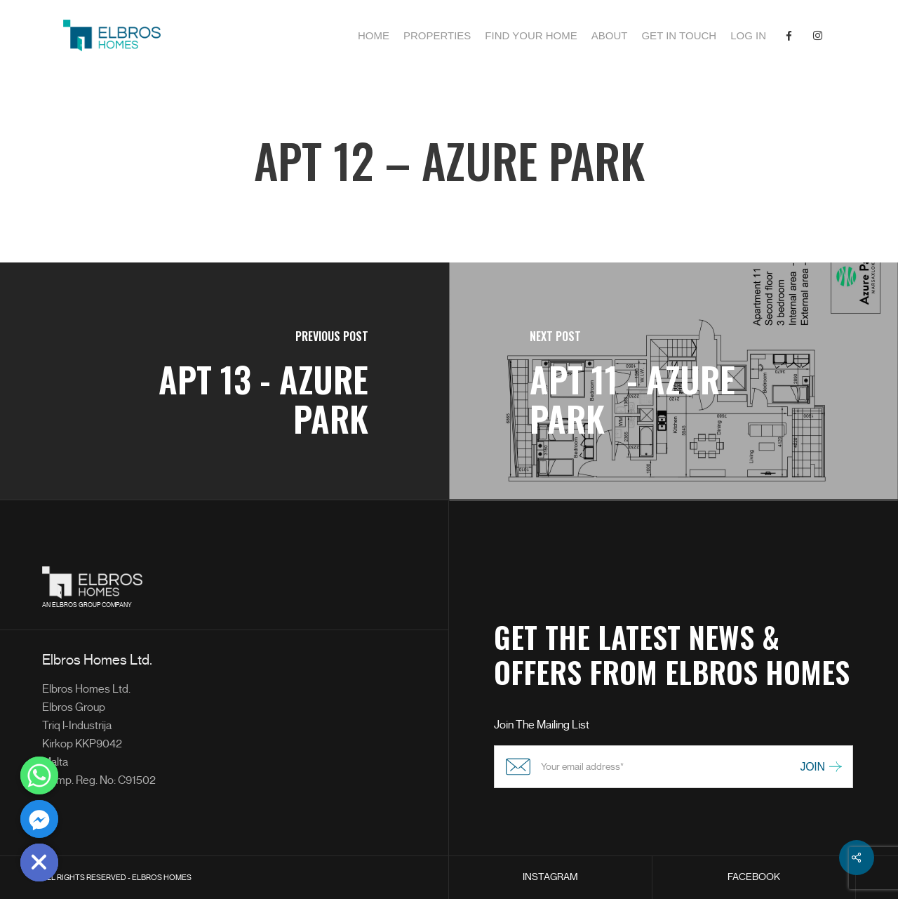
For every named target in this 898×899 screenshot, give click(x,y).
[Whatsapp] (39, 775)
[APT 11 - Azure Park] (673, 381)
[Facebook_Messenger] (39, 819)
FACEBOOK (754, 877)
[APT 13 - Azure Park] (224, 381)
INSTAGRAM (550, 877)
